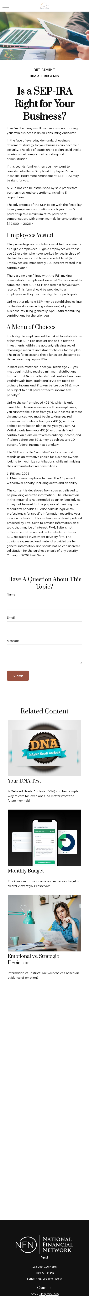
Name (11, 594)
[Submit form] (18, 676)
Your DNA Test (24, 781)
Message (13, 641)
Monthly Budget (26, 871)
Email (11, 617)
